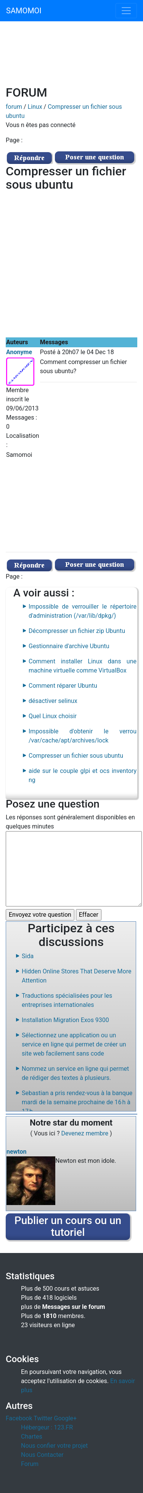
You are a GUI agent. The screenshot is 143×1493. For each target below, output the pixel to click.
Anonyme (19, 352)
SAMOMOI (24, 10)
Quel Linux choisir (53, 716)
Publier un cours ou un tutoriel (67, 1226)
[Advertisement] (72, 58)
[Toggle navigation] (126, 10)
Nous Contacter (42, 1454)
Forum (30, 1464)
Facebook (19, 1418)
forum (14, 106)
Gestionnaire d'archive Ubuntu (69, 646)
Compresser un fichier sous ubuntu (76, 755)
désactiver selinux (53, 700)
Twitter (43, 1418)
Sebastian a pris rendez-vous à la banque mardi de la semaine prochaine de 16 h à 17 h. (77, 1102)
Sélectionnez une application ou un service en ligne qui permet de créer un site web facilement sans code (74, 1044)
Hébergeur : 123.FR (47, 1427)
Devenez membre (85, 1133)
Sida (28, 956)
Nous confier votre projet (54, 1445)
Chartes (31, 1436)
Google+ (65, 1418)
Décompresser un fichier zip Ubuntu (77, 630)
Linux (35, 106)
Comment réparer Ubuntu (63, 685)
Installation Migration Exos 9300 (65, 1020)
